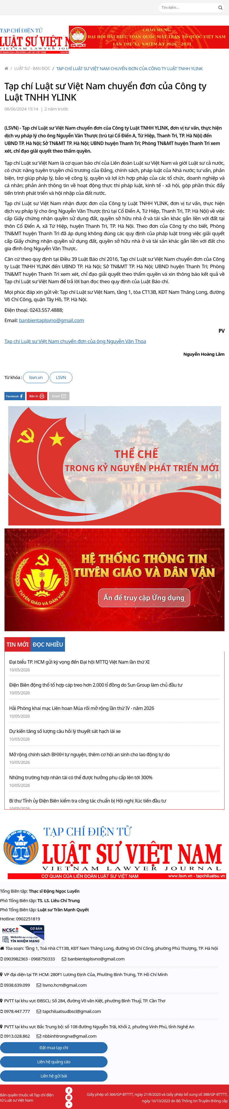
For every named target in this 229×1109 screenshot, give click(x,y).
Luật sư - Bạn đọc (30, 68)
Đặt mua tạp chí (54, 1047)
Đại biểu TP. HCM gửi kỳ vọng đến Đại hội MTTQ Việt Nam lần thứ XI (79, 662)
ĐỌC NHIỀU (48, 644)
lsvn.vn (36, 377)
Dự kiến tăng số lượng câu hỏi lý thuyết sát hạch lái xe (65, 731)
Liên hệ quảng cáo (53, 1061)
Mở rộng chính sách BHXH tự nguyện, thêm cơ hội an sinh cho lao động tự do (89, 755)
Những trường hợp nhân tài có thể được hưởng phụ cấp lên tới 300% (80, 778)
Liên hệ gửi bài (53, 1076)
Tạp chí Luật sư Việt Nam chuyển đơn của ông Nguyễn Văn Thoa (75, 341)
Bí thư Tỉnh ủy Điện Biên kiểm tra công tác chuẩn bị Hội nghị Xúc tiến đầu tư (87, 801)
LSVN (61, 377)
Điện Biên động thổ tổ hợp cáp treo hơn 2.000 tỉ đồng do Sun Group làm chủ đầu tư (95, 685)
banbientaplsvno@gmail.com (51, 320)
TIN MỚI (18, 644)
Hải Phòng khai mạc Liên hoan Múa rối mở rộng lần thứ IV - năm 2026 (81, 708)
